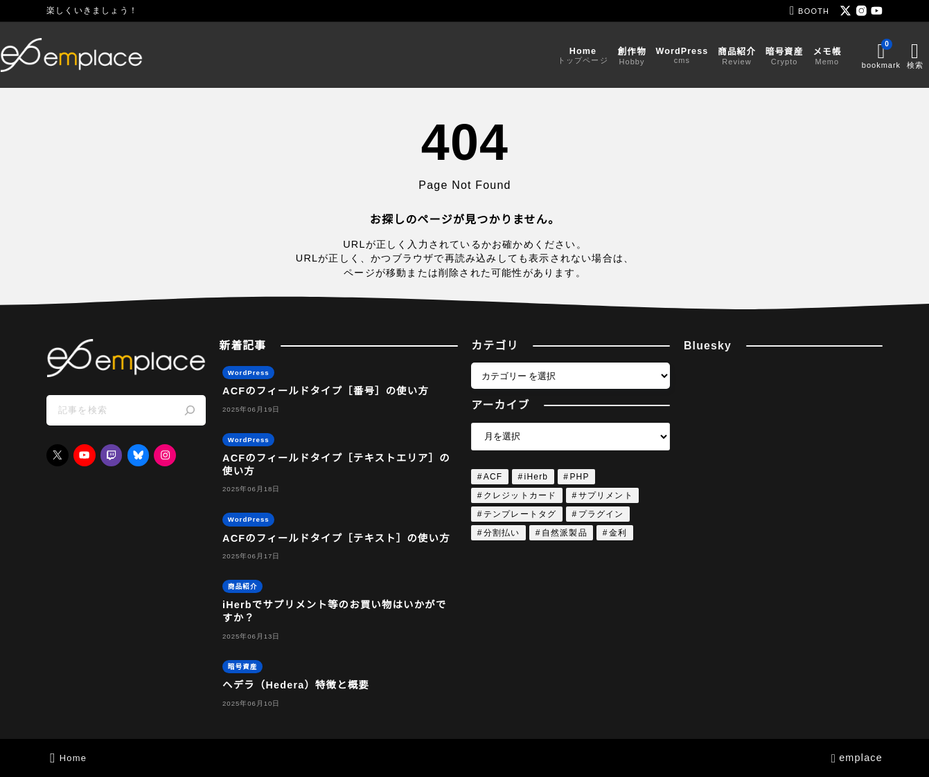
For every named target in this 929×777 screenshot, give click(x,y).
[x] (845, 11)
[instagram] (861, 11)
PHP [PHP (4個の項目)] (579, 477)
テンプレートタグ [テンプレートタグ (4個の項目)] (520, 514)
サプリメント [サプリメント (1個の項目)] (605, 495)
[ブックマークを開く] (834, 55)
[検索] (190, 410)
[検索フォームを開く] (871, 55)
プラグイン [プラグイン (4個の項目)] (601, 514)
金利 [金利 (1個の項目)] (618, 533)
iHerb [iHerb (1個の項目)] (536, 477)
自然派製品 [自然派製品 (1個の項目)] (564, 533)
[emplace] (117, 55)
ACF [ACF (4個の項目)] (493, 477)
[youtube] (877, 11)
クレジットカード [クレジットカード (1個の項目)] (520, 495)
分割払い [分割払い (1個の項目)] (502, 533)
